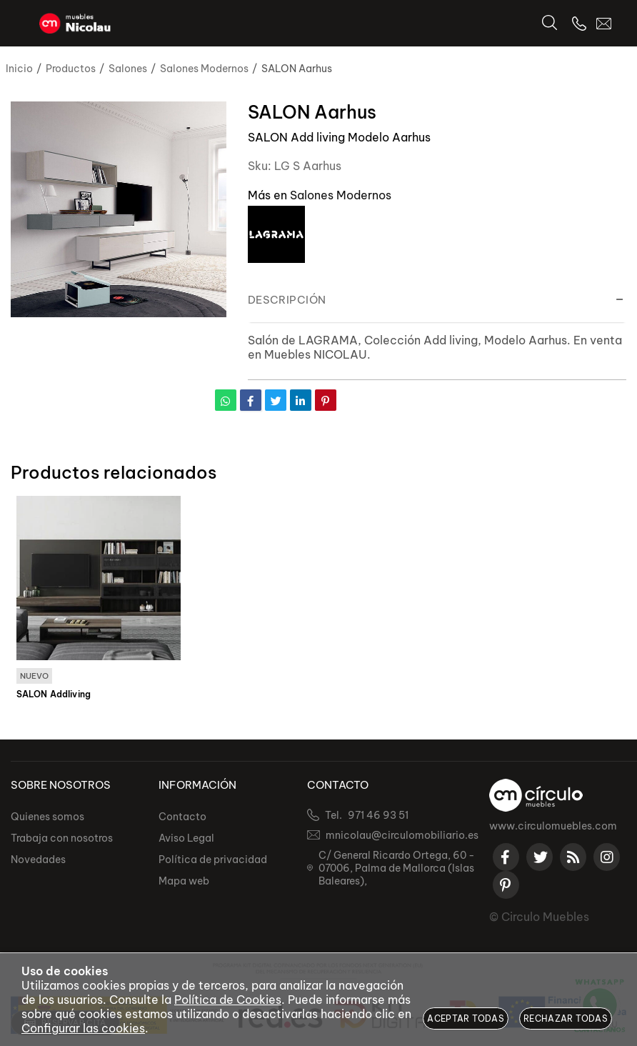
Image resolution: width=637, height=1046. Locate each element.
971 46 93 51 (378, 815)
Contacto (182, 816)
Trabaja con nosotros (62, 838)
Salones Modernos (340, 195)
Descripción (287, 300)
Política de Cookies (227, 999)
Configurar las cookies (83, 1028)
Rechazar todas (565, 1018)
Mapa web (184, 881)
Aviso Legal (186, 838)
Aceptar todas (465, 1018)
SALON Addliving (53, 694)
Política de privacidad (213, 859)
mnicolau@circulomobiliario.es (402, 835)
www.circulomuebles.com (553, 826)
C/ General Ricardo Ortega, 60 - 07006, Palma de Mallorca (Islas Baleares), (396, 868)
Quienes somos (47, 816)
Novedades (38, 859)
